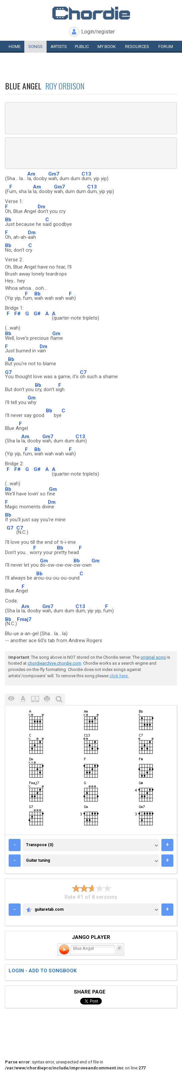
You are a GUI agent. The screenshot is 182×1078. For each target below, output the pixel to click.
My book (106, 46)
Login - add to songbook (43, 971)
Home (15, 46)
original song (153, 657)
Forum (165, 46)
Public (82, 46)
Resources (137, 46)
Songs (35, 46)
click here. (119, 675)
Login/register (98, 31)
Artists (59, 46)
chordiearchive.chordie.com (54, 663)
